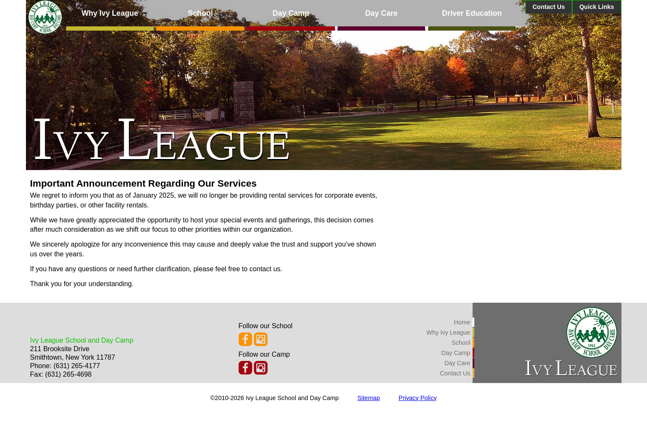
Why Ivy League (110, 13)
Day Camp (291, 13)
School (200, 13)
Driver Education (472, 13)
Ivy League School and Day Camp (82, 340)
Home (462, 322)
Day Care (381, 13)
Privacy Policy (418, 398)
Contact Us (549, 6)
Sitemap (368, 398)
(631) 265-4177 (77, 365)
